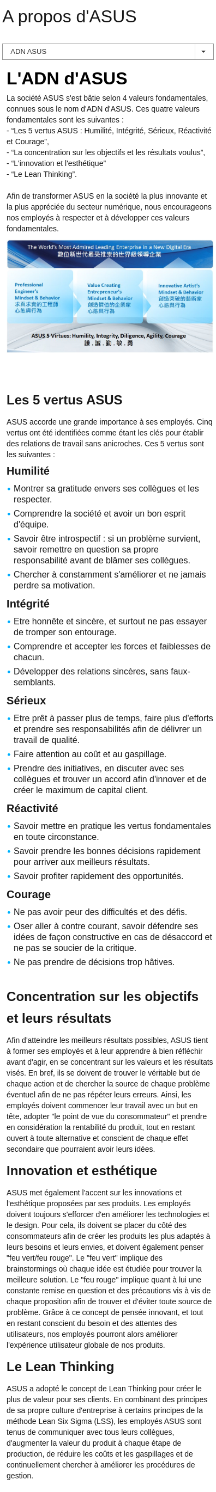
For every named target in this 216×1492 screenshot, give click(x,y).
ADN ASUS (107, 51)
